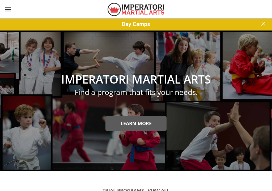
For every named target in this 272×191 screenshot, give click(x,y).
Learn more (136, 123)
